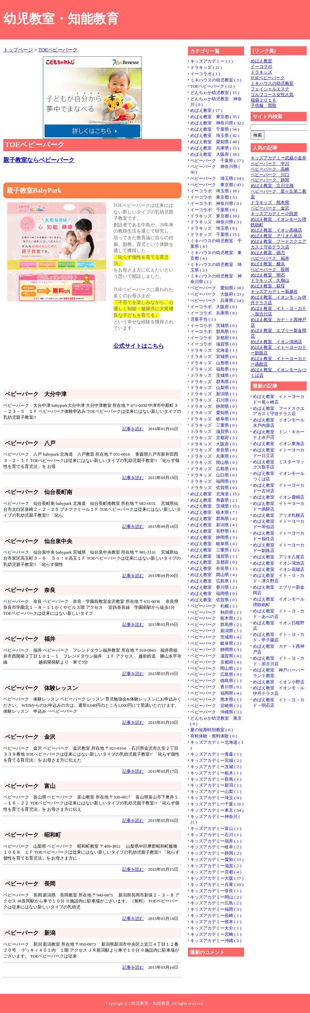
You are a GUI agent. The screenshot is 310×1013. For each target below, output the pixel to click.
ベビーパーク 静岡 (270, 180)
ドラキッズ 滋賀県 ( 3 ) (213, 431)
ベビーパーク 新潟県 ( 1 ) (215, 630)
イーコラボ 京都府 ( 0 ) (213, 337)
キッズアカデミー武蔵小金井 (278, 157)
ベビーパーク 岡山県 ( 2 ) (215, 668)
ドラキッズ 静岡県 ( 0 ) (213, 406)
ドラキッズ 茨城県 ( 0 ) (213, 375)
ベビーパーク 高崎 (270, 169)
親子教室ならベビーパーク (39, 160)
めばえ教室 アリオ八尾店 (276, 235)
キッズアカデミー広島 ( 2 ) (215, 902)
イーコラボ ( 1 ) (205, 73)
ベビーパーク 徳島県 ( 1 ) (215, 680)
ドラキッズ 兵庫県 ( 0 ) (213, 456)
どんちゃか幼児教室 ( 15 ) (214, 92)
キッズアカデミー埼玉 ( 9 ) (215, 797)
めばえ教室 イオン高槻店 (276, 230)
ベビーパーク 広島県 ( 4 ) (215, 674)
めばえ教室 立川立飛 (272, 185)
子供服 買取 (263, 105)
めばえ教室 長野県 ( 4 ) (213, 531)
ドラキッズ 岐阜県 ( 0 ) (213, 418)
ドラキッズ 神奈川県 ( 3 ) (215, 221)
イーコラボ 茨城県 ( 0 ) (213, 325)
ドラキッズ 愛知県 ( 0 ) (213, 412)
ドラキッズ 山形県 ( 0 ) (213, 362)
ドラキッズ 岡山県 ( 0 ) (213, 462)
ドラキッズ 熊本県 (270, 202)
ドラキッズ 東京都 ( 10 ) (214, 215)
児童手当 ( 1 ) (203, 319)
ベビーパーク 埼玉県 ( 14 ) (216, 178)
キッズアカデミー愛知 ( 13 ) (216, 859)
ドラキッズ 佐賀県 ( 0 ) (213, 487)
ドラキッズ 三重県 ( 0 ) (213, 425)
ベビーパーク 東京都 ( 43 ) (216, 184)
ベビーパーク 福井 (270, 258)
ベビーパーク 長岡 (270, 269)
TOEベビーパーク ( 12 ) (212, 86)
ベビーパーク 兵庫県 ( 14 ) (216, 300)
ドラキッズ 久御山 (270, 280)
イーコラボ (261, 66)
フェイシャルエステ (270, 88)
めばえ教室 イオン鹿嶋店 (278, 497)
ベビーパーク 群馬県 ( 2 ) (215, 624)
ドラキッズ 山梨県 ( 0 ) (213, 387)
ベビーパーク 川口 (270, 174)
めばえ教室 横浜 (268, 263)
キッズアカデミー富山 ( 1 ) (215, 828)
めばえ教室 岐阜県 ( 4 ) (213, 543)
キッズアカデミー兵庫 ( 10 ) (216, 884)
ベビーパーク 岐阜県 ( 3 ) (215, 643)
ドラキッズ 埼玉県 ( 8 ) (213, 228)
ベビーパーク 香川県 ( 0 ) (215, 686)
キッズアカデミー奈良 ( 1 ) (215, 890)
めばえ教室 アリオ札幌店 (278, 515)
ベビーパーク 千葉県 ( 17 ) (216, 160)
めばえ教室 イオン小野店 (278, 681)
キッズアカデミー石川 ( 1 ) (215, 834)
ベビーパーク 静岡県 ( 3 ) (215, 649)
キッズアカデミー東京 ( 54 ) (216, 810)
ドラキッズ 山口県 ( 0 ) (213, 475)
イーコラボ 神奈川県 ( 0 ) (215, 203)
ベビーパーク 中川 (270, 163)
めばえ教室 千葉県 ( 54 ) (214, 129)
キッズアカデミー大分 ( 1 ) (215, 928)
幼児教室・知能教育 (61, 19)
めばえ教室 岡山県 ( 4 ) (213, 574)
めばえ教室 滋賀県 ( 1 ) (213, 556)
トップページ (18, 49)
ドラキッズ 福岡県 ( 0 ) (213, 481)
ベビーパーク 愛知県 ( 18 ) (216, 287)
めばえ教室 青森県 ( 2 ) (213, 500)
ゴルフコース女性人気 (272, 94)
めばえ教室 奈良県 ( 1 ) (213, 568)
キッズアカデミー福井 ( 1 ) (215, 840)
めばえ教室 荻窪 (268, 285)
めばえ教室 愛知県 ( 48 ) (214, 141)
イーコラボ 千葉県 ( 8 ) (213, 209)
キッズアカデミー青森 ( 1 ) (215, 754)
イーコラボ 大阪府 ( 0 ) (213, 306)
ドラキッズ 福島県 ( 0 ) (213, 369)
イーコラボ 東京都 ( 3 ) (213, 197)
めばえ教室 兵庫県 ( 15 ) (214, 148)
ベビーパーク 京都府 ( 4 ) (215, 662)
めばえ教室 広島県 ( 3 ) (213, 580)
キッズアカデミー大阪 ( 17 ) (216, 878)
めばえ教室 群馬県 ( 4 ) (213, 518)
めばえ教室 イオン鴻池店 (276, 341)
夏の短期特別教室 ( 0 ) (211, 729)
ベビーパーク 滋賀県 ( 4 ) (215, 655)
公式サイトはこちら (138, 346)
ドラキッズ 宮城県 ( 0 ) (213, 356)
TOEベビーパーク (58, 49)
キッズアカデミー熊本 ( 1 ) (215, 921)
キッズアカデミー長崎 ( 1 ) (215, 915)
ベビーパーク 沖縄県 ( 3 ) (215, 711)
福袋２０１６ (263, 100)
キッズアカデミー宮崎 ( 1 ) (215, 934)
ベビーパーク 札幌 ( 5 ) (213, 606)
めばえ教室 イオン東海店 (278, 443)
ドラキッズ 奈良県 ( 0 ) (213, 449)
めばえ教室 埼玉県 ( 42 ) (214, 135)
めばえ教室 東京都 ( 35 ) (214, 116)
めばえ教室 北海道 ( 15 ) (214, 493)
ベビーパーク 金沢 (270, 208)
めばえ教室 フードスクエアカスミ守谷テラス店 (278, 244)
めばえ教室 (261, 60)
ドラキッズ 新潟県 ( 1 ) (213, 393)
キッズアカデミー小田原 (274, 213)
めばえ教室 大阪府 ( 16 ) (214, 154)
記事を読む (133, 428)
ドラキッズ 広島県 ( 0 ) (213, 468)
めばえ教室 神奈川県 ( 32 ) (216, 122)
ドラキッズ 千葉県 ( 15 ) (214, 234)
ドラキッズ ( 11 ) (206, 67)
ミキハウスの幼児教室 (272, 83)
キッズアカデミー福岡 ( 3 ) (215, 909)
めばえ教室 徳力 (268, 252)
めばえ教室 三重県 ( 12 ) (214, 549)
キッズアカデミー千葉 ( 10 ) (216, 803)
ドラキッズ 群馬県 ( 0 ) (213, 381)
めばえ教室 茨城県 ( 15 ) (214, 506)
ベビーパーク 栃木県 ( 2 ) (215, 618)
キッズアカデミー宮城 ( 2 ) (215, 760)
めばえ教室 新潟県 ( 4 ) (213, 524)
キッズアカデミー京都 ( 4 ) (215, 871)
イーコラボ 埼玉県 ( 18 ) (214, 190)
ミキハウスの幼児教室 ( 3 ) (215, 80)
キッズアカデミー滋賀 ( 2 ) (215, 865)
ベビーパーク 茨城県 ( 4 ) (215, 637)
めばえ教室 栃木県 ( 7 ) (213, 512)
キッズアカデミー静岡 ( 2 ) (215, 853)
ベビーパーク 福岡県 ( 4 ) (215, 693)
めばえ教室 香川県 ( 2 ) (213, 587)
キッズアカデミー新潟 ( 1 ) (215, 785)
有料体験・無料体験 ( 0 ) (213, 736)
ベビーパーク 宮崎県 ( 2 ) (215, 705)
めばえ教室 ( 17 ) (206, 110)
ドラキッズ (261, 72)
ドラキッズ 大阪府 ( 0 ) (213, 443)
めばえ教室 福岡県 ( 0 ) (213, 593)
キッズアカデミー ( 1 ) (211, 61)
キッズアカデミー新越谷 (274, 291)
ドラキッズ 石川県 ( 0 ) (213, 400)
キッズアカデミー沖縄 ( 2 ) (215, 940)
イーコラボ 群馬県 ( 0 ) (213, 331)
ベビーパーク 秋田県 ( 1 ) (215, 612)
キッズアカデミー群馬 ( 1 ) (215, 779)
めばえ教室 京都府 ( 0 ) (213, 562)
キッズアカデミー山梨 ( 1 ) (215, 791)
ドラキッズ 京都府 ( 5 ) (213, 437)
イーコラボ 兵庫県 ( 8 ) (213, 312)
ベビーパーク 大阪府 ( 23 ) (216, 294)
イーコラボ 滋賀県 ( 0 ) (213, 344)
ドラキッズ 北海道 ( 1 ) (213, 350)
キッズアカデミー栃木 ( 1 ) (215, 772)
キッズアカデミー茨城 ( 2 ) (215, 766)
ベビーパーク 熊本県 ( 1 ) (215, 699)
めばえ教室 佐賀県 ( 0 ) (213, 599)
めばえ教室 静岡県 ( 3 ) (213, 537)
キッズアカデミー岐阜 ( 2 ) (215, 846)
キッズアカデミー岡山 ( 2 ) (215, 897)
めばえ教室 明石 (268, 275)
